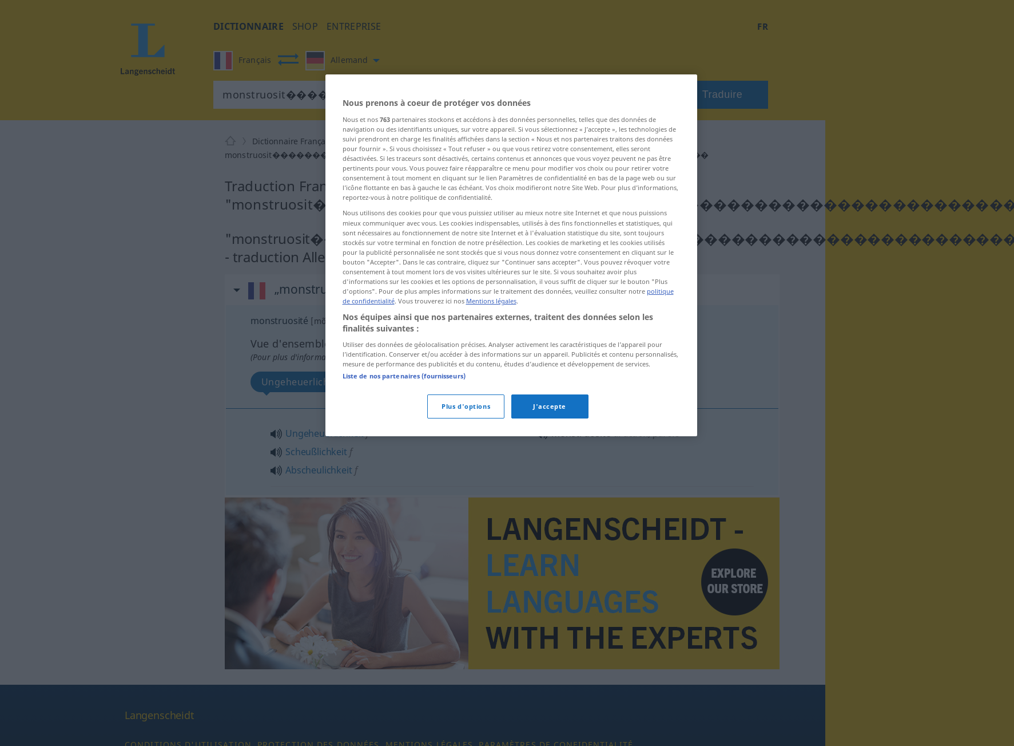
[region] (511, 255)
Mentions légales (491, 301)
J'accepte (549, 406)
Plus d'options (466, 406)
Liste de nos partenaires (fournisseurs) (404, 376)
